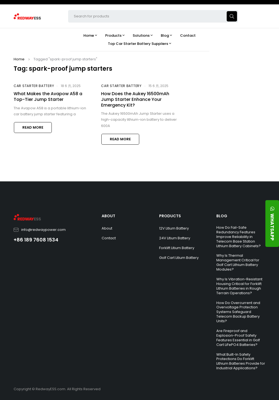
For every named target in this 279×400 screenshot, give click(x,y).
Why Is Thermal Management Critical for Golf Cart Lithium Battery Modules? (237, 262)
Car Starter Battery (34, 85)
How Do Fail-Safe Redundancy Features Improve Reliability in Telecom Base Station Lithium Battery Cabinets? (238, 237)
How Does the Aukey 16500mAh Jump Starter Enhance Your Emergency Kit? (135, 99)
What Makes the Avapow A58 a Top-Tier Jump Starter (48, 97)
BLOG (221, 216)
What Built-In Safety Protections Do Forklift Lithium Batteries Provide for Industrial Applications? (240, 361)
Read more (32, 127)
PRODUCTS (170, 216)
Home (19, 59)
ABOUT (108, 216)
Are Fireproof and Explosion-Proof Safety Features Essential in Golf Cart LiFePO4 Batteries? (238, 337)
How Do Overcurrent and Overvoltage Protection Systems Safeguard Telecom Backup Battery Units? (238, 312)
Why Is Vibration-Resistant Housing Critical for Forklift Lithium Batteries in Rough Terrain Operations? (239, 286)
